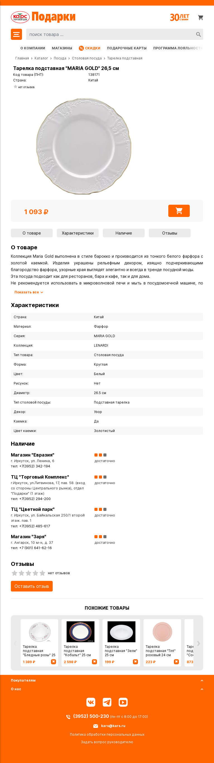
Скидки (89, 48)
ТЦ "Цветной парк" (33, 509)
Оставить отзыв (31, 586)
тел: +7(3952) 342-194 (30, 466)
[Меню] (16, 34)
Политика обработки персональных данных (107, 734)
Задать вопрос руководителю (107, 742)
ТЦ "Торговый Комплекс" (40, 477)
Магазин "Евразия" (32, 455)
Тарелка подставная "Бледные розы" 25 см (39, 652)
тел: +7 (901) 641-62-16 (31, 548)
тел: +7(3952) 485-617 (30, 526)
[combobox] (114, 34)
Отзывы (169, 233)
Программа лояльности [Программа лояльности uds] (178, 48)
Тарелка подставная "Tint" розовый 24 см (161, 650)
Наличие (124, 233)
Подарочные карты (127, 48)
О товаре (32, 233)
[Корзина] (200, 17)
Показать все (26, 292)
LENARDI (101, 345)
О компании (32, 48)
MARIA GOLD (104, 336)
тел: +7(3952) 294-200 (31, 499)
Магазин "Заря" (28, 536)
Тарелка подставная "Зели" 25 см (121, 650)
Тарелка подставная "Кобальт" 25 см (77, 650)
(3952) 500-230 (91, 716)
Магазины (62, 48)
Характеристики (78, 233)
